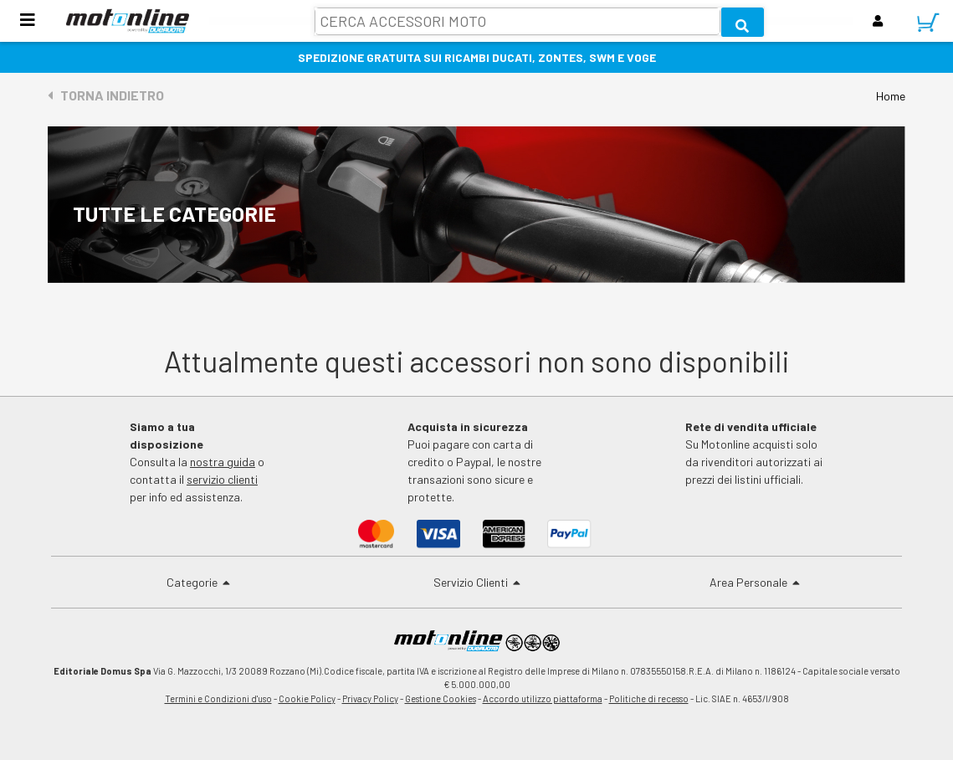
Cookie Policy (307, 698)
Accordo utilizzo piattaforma (542, 698)
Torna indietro (106, 95)
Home (890, 96)
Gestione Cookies (440, 698)
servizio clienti (222, 479)
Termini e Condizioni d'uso (218, 698)
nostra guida (222, 461)
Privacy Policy (370, 698)
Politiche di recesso (649, 698)
